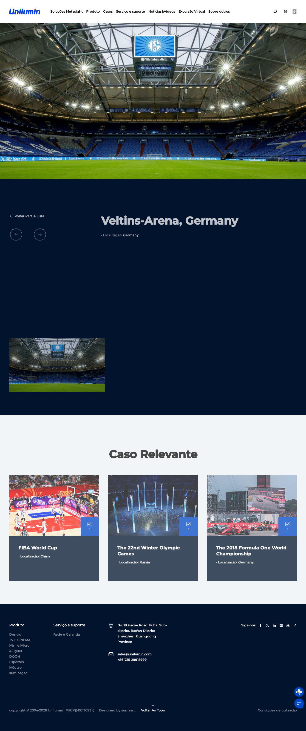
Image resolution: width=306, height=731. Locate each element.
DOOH (14, 656)
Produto (93, 11)
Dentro (15, 634)
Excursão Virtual (191, 11)
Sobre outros (219, 11)
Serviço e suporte (130, 11)
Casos (108, 11)
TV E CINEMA (19, 640)
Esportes (16, 662)
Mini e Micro (19, 645)
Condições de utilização (277, 710)
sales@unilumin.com (134, 654)
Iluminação (18, 673)
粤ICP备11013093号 (80, 710)
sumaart (128, 710)
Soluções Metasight (66, 11)
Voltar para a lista (26, 221)
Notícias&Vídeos (161, 11)
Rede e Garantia (66, 634)
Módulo (15, 667)
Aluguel (15, 651)
